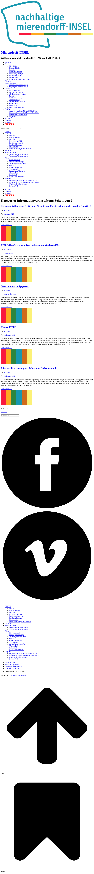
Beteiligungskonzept (16, 73)
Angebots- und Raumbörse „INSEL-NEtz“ (23, 111)
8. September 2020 (10, 294)
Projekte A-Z (13, 116)
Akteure (7, 88)
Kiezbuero (7, 210)
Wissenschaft (13, 103)
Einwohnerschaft (14, 90)
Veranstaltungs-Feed (12, 664)
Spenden (9, 124)
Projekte (7, 109)
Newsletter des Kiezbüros (13, 666)
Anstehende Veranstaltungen (18, 85)
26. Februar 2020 (9, 335)
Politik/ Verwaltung (15, 98)
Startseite (8, 62)
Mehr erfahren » (6, 225)
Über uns (8, 64)
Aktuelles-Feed (10, 662)
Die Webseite (13, 77)
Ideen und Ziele (14, 68)
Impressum (8, 120)
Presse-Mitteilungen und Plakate (20, 79)
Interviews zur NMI (15, 72)
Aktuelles (8, 81)
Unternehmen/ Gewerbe (17, 101)
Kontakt (7, 118)
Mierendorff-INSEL (15, 52)
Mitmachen (9, 122)
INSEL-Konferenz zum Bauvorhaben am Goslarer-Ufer (30, 245)
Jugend (11, 96)
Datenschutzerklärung (12, 668)
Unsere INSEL (8, 327)
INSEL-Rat (13, 105)
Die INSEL (13, 66)
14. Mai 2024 (8, 253)
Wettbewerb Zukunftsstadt (18, 115)
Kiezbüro (7, 291)
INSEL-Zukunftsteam (16, 107)
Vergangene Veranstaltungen (18, 87)
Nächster (4, 412)
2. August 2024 (9, 214)
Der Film (12, 70)
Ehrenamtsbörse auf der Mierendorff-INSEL (24, 113)
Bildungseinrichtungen (16, 92)
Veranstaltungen (10, 83)
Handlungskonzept (15, 75)
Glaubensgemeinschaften (17, 94)
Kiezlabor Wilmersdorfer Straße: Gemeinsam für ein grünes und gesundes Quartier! (46, 206)
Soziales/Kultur (14, 100)
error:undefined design (18, 675)
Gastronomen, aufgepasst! (15, 286)
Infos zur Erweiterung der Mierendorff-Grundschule (29, 368)
